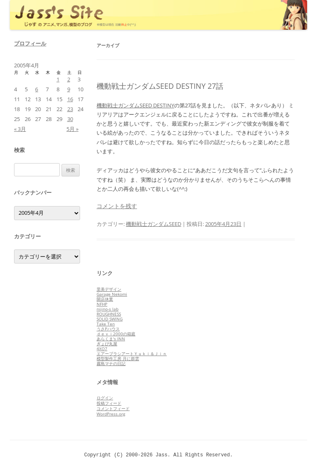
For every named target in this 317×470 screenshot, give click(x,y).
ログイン (105, 398)
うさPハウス (108, 329)
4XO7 (102, 348)
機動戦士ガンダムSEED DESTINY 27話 (160, 86)
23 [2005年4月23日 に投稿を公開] (70, 109)
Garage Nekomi (112, 294)
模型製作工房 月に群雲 (118, 358)
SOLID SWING (110, 319)
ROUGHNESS (109, 314)
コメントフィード (113, 408)
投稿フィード (109, 403)
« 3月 (20, 129)
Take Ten (106, 324)
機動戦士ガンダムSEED (153, 224)
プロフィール (30, 43)
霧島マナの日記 (111, 363)
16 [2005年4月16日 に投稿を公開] (70, 99)
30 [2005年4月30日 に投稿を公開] (70, 119)
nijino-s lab (107, 309)
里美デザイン (109, 289)
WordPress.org (111, 414)
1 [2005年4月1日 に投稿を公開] (58, 79)
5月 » (72, 129)
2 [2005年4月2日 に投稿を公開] (68, 79)
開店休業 (105, 299)
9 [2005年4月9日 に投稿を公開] (68, 89)
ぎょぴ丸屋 (107, 344)
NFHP (102, 304)
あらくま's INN (111, 339)
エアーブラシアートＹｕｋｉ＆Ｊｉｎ (132, 353)
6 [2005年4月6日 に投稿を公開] (36, 89)
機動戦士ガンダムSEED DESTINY (135, 105)
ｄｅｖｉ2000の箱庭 (116, 334)
